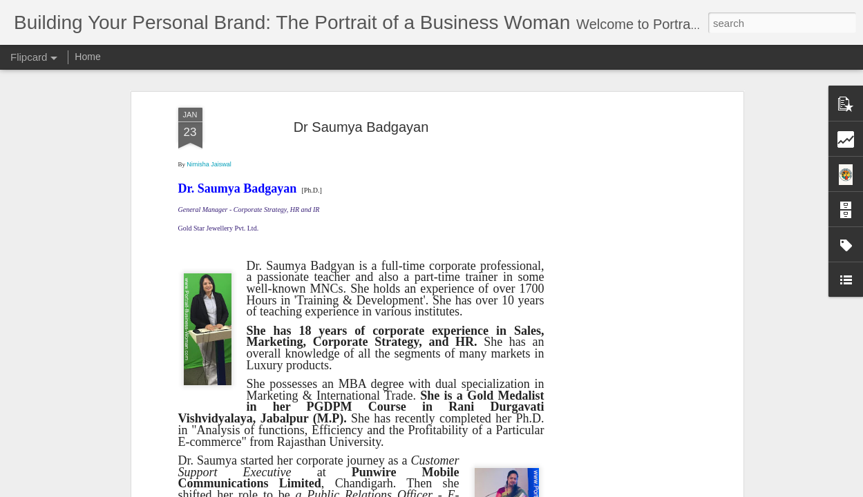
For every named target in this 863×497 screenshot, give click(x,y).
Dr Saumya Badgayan (361, 127)
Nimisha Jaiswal (209, 164)
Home (87, 56)
